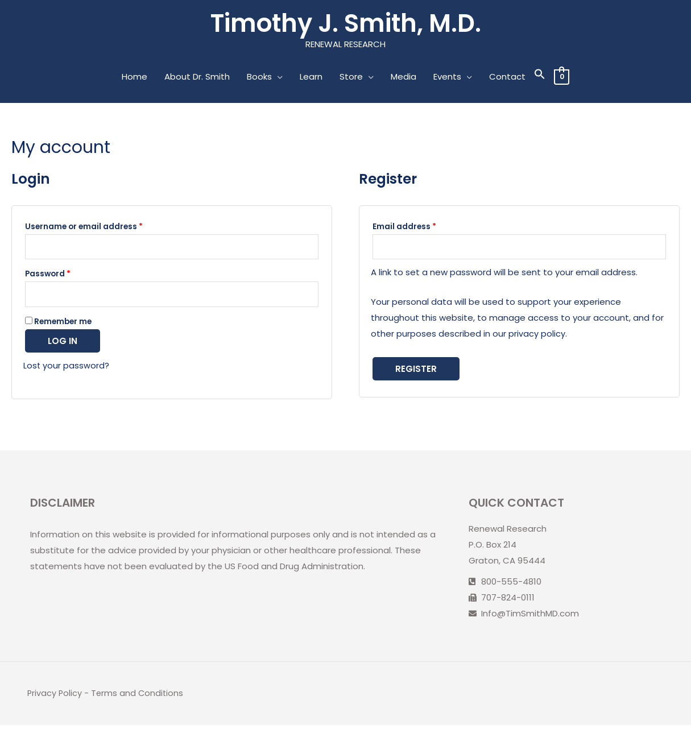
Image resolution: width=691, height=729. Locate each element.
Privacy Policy (55, 697)
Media (403, 78)
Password (48, 276)
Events (447, 78)
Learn (311, 78)
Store (351, 78)
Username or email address (84, 227)
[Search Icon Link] (539, 78)
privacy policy (536, 336)
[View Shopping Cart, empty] (561, 78)
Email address (404, 227)
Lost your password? (66, 370)
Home (134, 78)
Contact (507, 78)
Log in (62, 345)
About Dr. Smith (197, 78)
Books (259, 78)
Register (416, 372)
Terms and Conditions (139, 697)
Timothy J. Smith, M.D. (345, 24)
